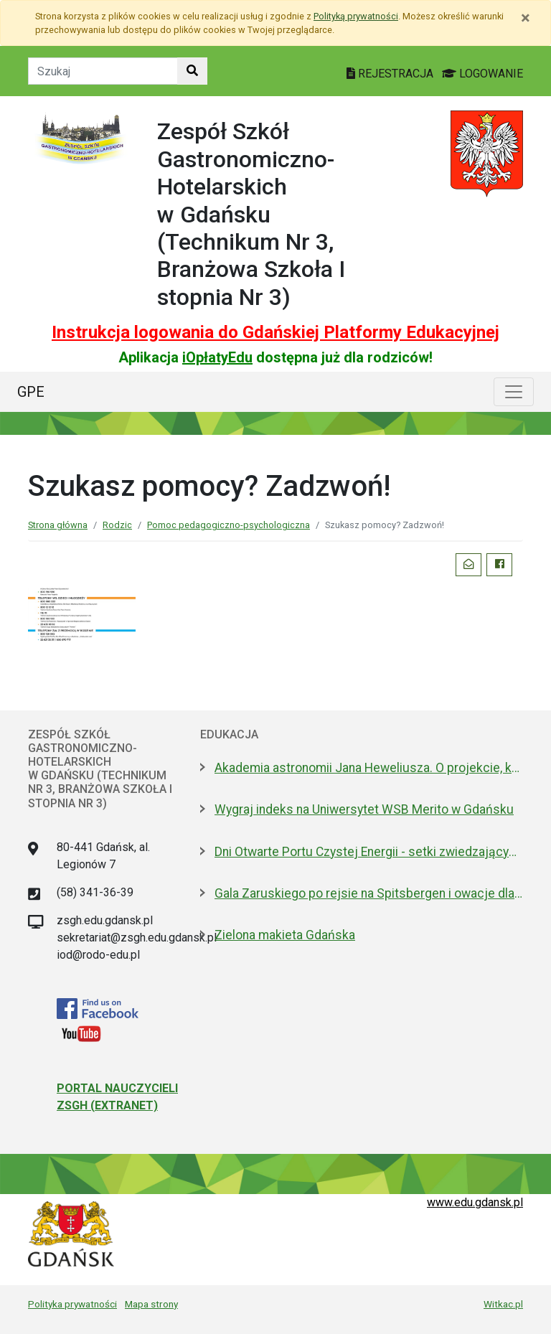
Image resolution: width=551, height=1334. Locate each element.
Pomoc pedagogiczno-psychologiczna (228, 525)
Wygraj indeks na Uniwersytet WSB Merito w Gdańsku (364, 809)
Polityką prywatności (356, 16)
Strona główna (58, 525)
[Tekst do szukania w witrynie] (103, 71)
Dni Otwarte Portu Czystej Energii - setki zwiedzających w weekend (369, 852)
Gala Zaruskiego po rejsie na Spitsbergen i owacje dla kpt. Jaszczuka (369, 893)
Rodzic (117, 525)
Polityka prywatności (72, 1304)
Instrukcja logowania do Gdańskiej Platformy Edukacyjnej (275, 332)
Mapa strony (151, 1304)
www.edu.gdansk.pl (475, 1202)
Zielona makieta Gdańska (285, 935)
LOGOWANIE (482, 73)
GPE (30, 391)
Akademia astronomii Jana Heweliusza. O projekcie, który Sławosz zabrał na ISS (369, 768)
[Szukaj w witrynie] (192, 71)
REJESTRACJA (391, 73)
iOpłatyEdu (217, 357)
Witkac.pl (503, 1304)
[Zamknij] (525, 18)
